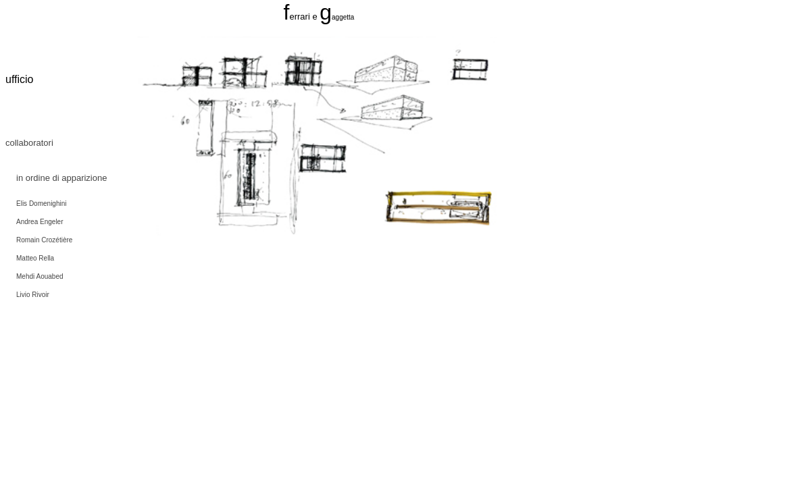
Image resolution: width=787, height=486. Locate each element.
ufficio (19, 79)
